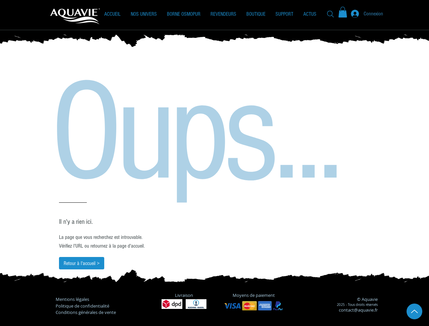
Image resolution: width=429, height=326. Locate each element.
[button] (144, 14)
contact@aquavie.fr (358, 310)
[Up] (414, 311)
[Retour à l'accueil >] (81, 263)
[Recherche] (330, 14)
